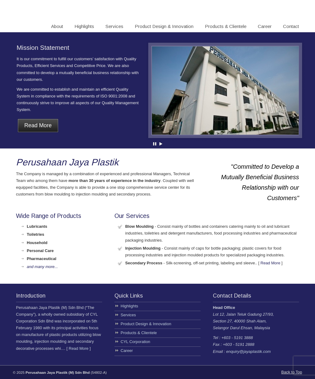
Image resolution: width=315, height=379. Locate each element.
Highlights (129, 306)
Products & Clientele (139, 332)
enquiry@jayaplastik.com (248, 351)
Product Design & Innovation (146, 324)
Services (128, 315)
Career (127, 350)
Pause (155, 144)
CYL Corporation (135, 341)
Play (161, 144)
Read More (270, 263)
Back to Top (291, 372)
